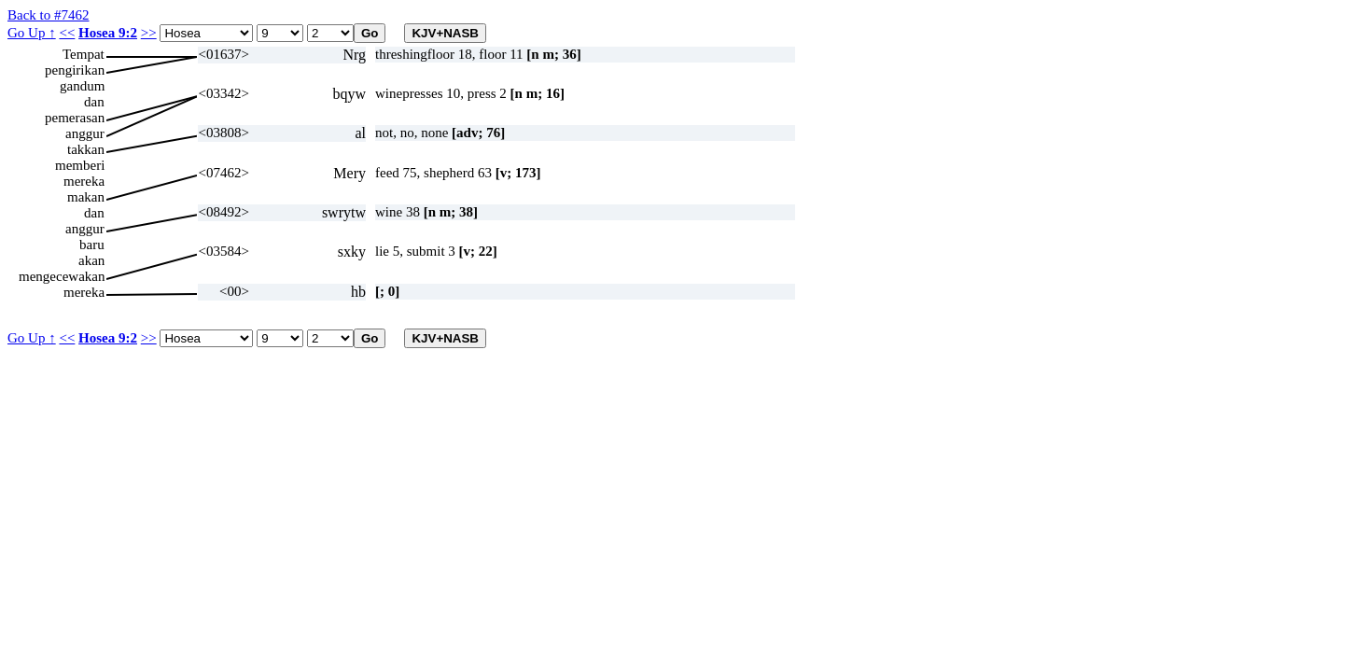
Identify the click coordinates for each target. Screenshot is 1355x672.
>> (149, 32)
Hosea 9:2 (107, 32)
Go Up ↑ (31, 32)
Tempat (84, 54)
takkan (86, 149)
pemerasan (75, 117)
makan (86, 196)
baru (92, 244)
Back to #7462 (48, 14)
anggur (85, 133)
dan (94, 101)
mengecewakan (62, 276)
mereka (84, 181)
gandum (82, 85)
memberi (80, 165)
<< (67, 32)
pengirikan (75, 70)
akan (91, 260)
